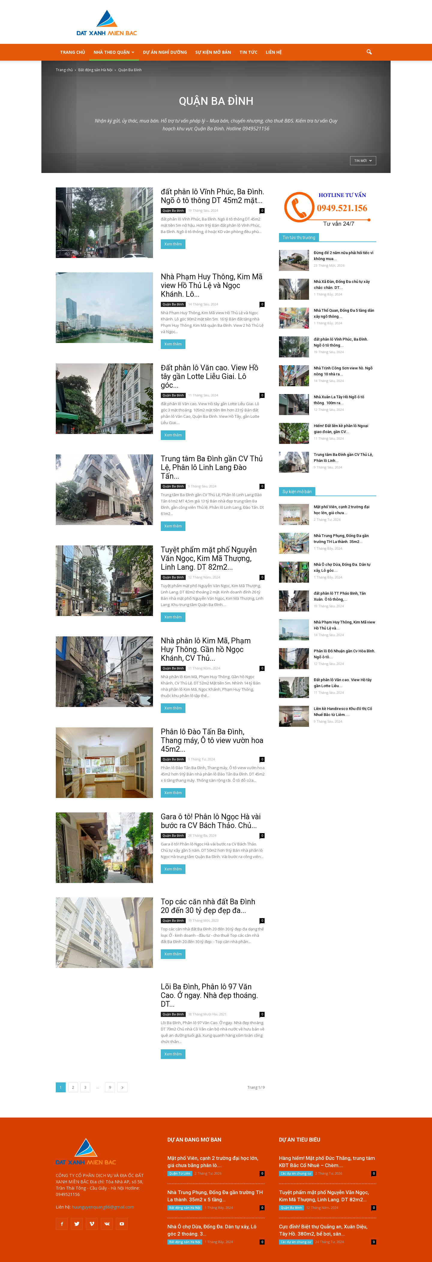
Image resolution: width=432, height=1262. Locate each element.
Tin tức (248, 52)
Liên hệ (274, 52)
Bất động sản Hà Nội (184, 1208)
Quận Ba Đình (173, 210)
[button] (369, 52)
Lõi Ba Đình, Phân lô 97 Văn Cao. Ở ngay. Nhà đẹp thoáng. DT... (209, 995)
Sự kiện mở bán (213, 52)
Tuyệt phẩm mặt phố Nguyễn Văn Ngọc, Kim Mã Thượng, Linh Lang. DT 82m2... (209, 558)
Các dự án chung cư (296, 1173)
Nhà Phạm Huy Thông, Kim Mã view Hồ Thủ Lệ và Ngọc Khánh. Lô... (211, 285)
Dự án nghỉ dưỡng (165, 52)
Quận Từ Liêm (179, 1173)
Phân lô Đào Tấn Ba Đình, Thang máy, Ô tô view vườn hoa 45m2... (212, 740)
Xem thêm (173, 244)
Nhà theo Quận (114, 52)
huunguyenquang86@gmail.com (103, 1207)
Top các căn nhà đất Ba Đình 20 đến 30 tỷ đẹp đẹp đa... (208, 906)
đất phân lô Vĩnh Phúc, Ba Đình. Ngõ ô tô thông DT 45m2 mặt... (212, 196)
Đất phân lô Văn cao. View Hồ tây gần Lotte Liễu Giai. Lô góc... (209, 376)
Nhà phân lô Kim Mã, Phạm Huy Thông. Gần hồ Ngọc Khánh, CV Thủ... (206, 649)
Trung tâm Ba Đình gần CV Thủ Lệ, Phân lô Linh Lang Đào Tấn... (212, 467)
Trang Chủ (72, 52)
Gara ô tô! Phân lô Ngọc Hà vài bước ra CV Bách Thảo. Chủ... (211, 821)
